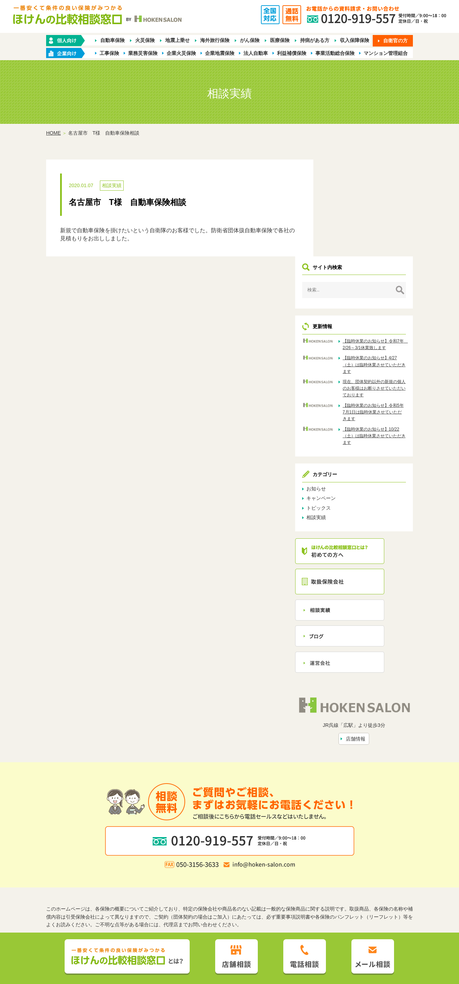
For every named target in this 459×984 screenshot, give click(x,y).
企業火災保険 (181, 53)
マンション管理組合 (386, 53)
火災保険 (145, 40)
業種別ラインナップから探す (276, 877)
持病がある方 (314, 40)
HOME (53, 133)
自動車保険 (112, 40)
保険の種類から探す (149, 877)
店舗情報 (369, 651)
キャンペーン (347, 415)
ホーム (114, 877)
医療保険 (280, 40)
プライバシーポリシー (194, 899)
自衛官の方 (395, 41)
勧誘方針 (155, 899)
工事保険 (109, 53)
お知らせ (342, 406)
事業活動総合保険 (335, 53)
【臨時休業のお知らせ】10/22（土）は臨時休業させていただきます (382, 353)
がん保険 (250, 40)
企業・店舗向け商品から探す (207, 877)
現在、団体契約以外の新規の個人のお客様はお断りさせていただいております (382, 302)
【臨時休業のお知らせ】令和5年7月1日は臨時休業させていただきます (382, 329)
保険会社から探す (332, 877)
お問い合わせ (300, 888)
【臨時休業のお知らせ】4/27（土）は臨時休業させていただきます (382, 275)
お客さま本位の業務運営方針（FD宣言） (269, 899)
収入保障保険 (354, 40)
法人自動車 (255, 53)
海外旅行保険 (215, 40)
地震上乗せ (177, 40)
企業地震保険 (219, 53)
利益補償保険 (291, 53)
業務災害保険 (143, 53)
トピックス (345, 425)
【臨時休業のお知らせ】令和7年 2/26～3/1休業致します (382, 251)
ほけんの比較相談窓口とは (173, 888)
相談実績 (112, 186)
